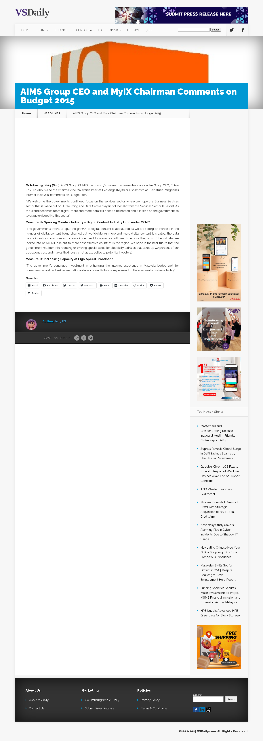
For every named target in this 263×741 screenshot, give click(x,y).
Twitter (91, 338)
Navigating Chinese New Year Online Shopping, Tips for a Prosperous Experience (220, 552)
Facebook (84, 338)
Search (198, 694)
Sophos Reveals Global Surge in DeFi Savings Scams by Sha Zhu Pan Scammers (221, 453)
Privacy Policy (150, 700)
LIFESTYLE (134, 30)
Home (26, 113)
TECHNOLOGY (82, 30)
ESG (100, 30)
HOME (25, 30)
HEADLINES (51, 113)
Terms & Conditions (154, 708)
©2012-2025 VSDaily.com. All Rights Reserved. (213, 731)
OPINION (115, 30)
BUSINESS (42, 30)
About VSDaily (39, 700)
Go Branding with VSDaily (102, 700)
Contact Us (36, 708)
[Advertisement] (102, 156)
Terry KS (60, 321)
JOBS (150, 30)
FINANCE (61, 30)
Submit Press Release (99, 708)
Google (77, 338)
